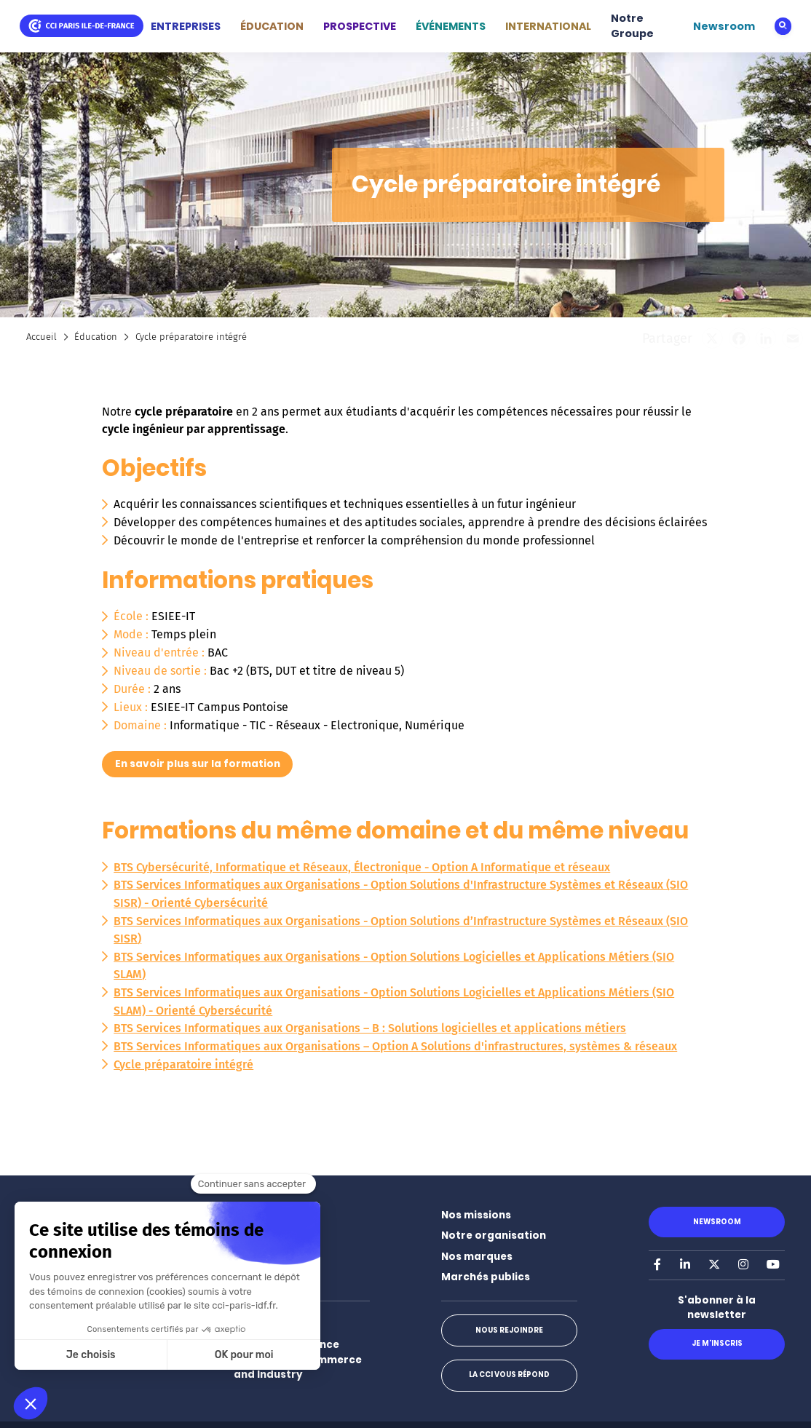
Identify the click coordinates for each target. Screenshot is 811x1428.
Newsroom (724, 26)
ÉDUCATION (272, 26)
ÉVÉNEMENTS (451, 26)
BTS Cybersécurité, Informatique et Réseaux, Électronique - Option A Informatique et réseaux (362, 867)
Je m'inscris (717, 1343)
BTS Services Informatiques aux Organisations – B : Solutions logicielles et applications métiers (370, 1028)
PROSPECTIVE (359, 26)
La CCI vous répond (509, 1374)
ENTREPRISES (186, 26)
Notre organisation (493, 1235)
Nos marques (477, 1257)
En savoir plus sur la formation (197, 764)
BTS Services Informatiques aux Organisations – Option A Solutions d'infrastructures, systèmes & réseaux (395, 1046)
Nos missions (476, 1215)
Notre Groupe (632, 26)
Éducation (95, 336)
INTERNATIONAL (548, 26)
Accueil (41, 336)
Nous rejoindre (509, 1330)
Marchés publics (485, 1277)
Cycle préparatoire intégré (183, 1064)
